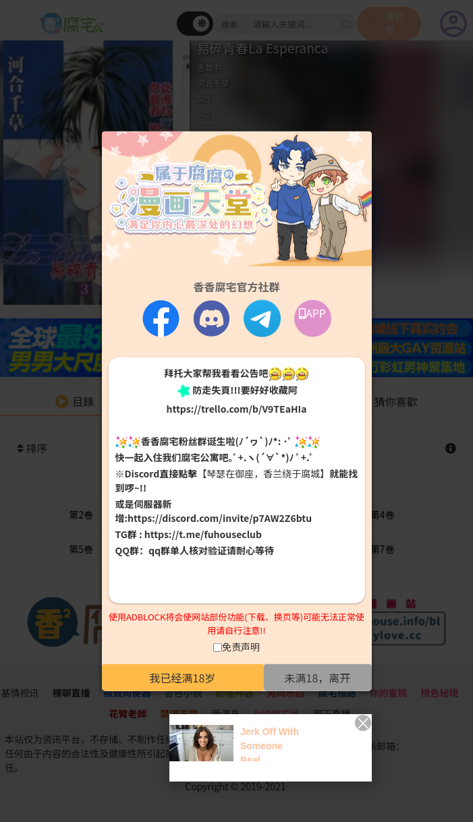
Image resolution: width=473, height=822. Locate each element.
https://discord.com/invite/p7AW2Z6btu (220, 518)
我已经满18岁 (183, 678)
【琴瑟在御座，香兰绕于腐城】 (263, 473)
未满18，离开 (318, 678)
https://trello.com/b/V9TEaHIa (236, 408)
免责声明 (241, 646)
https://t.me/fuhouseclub (203, 534)
